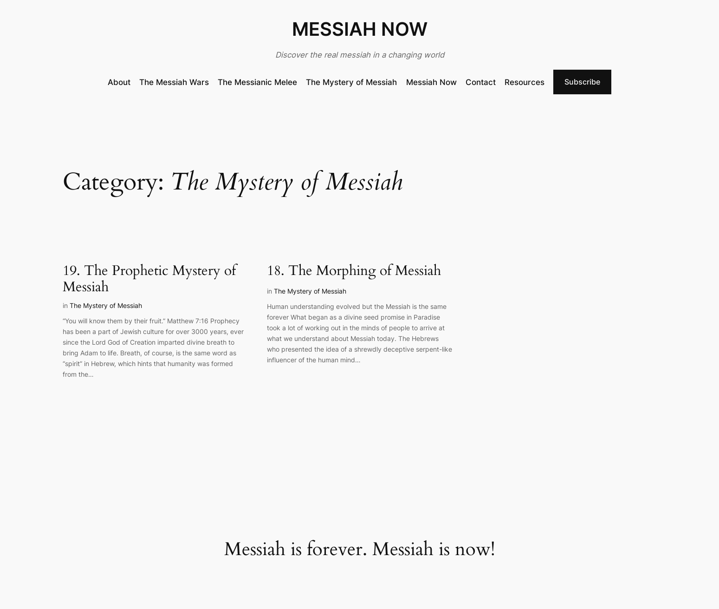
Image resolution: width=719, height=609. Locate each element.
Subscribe (582, 81)
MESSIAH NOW (360, 29)
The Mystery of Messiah (106, 305)
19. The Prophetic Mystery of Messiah (149, 279)
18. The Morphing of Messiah (354, 271)
